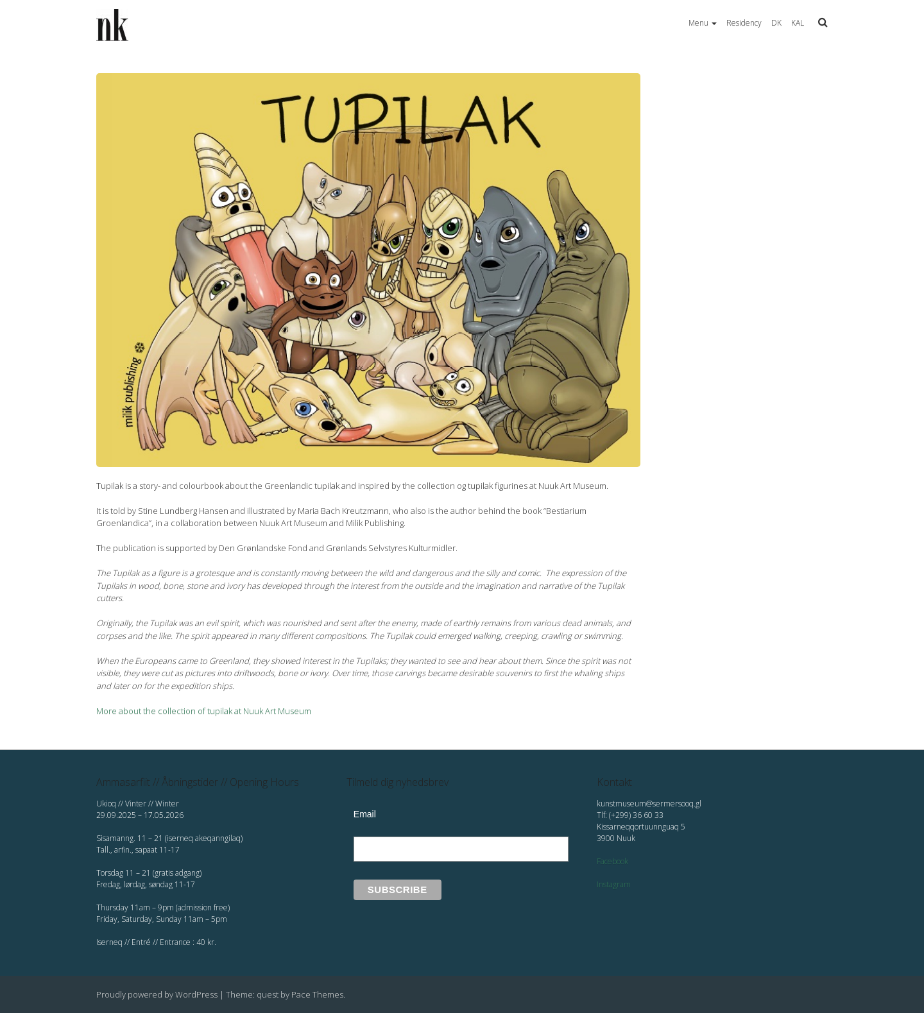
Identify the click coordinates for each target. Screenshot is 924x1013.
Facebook (612, 861)
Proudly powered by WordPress (157, 994)
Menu (703, 22)
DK (776, 22)
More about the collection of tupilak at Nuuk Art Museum (203, 711)
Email (365, 814)
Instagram (614, 884)
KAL (797, 22)
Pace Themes (317, 994)
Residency (744, 22)
